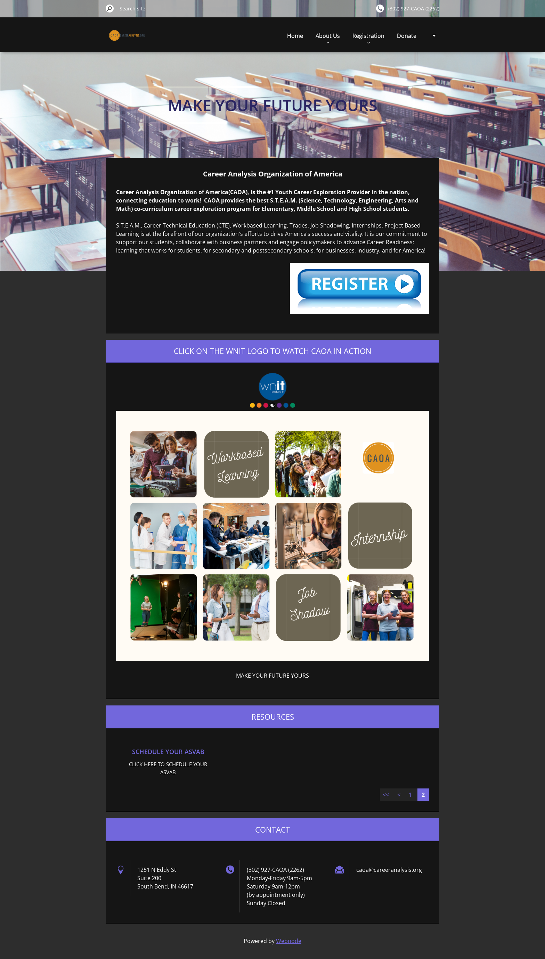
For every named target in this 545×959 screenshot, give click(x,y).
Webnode (288, 941)
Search (110, 8)
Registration (368, 37)
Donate (406, 36)
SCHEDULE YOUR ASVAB (168, 751)
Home (295, 36)
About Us (328, 37)
